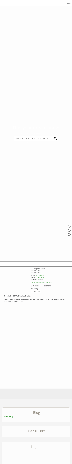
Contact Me (36, 291)
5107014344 (40, 275)
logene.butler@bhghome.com (41, 282)
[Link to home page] (5, 3)
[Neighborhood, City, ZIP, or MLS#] (36, 138)
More (69, 3)
